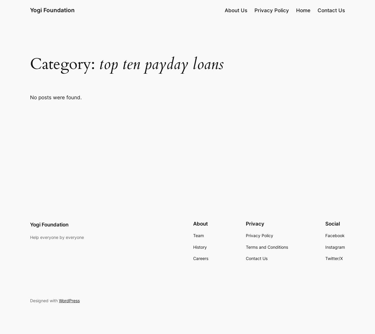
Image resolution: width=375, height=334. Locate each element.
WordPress (69, 300)
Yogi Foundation (52, 10)
